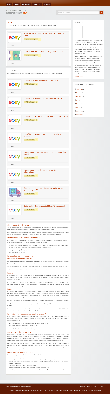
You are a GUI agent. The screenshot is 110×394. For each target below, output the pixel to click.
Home (9, 4)
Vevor (77, 107)
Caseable (78, 92)
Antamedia (79, 114)
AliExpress (79, 89)
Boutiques (37, 4)
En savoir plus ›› (79, 76)
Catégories (26, 4)
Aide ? (101, 386)
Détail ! (11, 45)
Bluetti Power (79, 111)
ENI (77, 100)
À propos (82, 386)
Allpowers (78, 96)
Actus (16, 4)
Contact (47, 4)
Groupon (78, 103)
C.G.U (95, 386)
